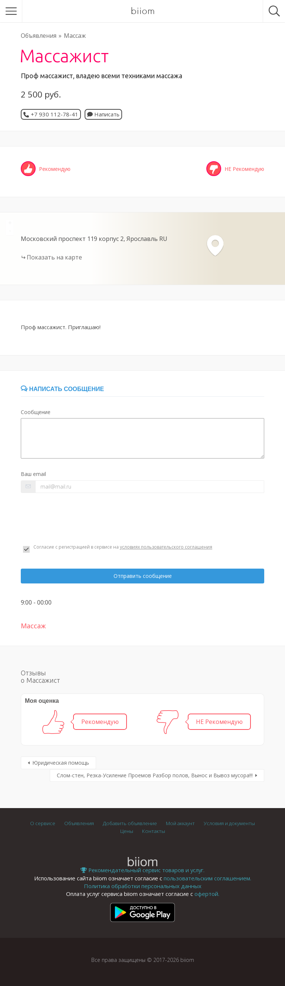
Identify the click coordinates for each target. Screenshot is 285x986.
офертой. (206, 893)
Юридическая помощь (60, 762)
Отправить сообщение (143, 575)
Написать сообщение (62, 389)
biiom (143, 11)
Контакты (153, 831)
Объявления (38, 36)
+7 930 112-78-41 (54, 114)
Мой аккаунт (180, 823)
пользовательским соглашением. (207, 878)
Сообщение (35, 412)
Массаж (75, 36)
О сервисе (42, 823)
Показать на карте (54, 257)
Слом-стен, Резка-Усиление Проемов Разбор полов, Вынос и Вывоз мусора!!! (155, 775)
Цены (126, 831)
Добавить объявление (130, 823)
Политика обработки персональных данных (143, 886)
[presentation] (77, 518)
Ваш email (33, 473)
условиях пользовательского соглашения (166, 547)
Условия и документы (229, 823)
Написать (103, 114)
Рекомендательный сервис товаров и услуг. (142, 870)
